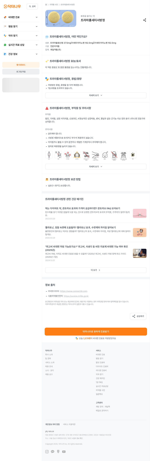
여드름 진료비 (101, 370)
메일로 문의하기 (102, 410)
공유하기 (138, 316)
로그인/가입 (21, 72)
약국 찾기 (99, 374)
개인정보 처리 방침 (52, 424)
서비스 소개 (49, 362)
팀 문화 (48, 358)
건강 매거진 (100, 378)
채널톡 (107, 406)
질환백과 (99, 394)
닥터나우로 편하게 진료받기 (96, 331)
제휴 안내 (49, 366)
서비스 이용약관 (69, 424)
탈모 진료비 (100, 362)
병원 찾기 (99, 358)
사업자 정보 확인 (77, 438)
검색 (32, 6)
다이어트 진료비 (102, 366)
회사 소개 (49, 354)
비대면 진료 (100, 354)
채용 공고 (49, 374)
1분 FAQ (99, 382)
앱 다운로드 (20, 65)
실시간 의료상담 (102, 386)
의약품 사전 (100, 390)
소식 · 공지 (49, 370)
